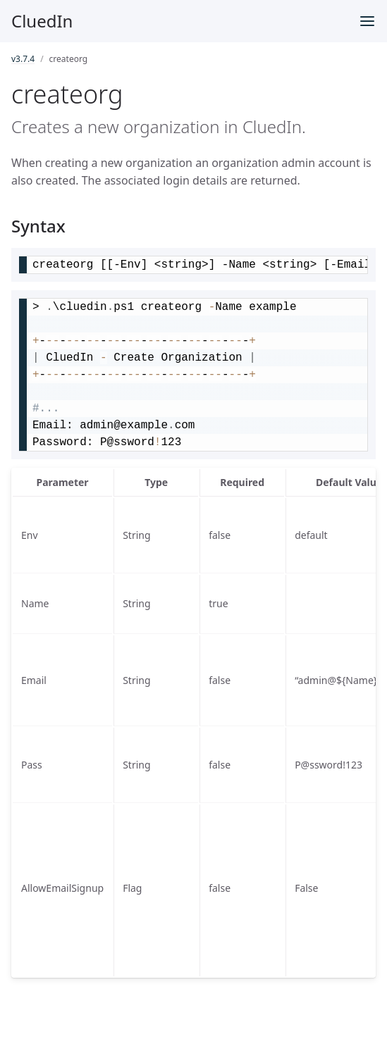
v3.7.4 (23, 59)
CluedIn (42, 20)
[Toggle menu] (367, 21)
